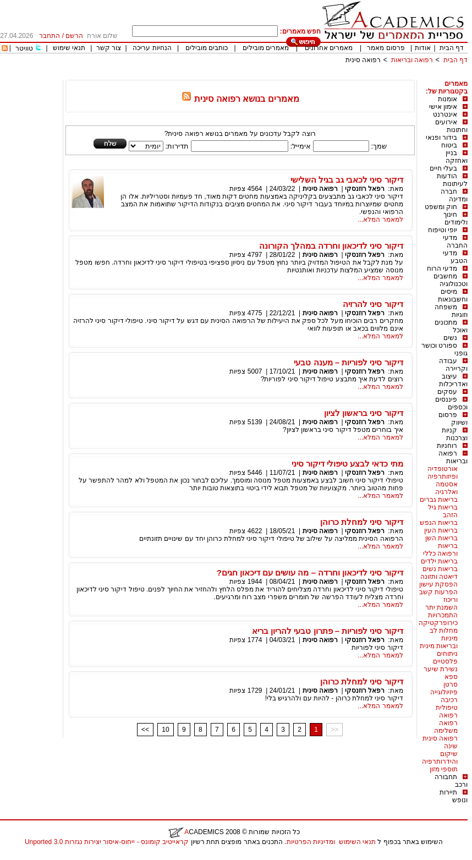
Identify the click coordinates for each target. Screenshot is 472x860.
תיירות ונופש (454, 796)
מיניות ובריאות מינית (439, 642)
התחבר (49, 36)
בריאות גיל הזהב (443, 511)
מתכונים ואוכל (451, 326)
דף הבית (452, 48)
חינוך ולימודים (455, 218)
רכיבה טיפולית (447, 703)
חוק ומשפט (441, 207)
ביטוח (449, 145)
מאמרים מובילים (266, 48)
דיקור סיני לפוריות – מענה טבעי (348, 362)
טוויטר (24, 48)
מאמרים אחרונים (329, 48)
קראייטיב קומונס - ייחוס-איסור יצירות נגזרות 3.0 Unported (107, 842)
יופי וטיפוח (442, 230)
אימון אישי (443, 107)
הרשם (74, 36)
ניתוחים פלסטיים (445, 657)
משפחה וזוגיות (451, 311)
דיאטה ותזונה (439, 576)
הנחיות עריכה (152, 48)
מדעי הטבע (455, 257)
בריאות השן (441, 538)
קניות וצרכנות (455, 434)
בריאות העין (441, 530)
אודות (423, 48)
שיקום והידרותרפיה (440, 757)
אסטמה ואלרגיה (446, 488)
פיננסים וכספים (451, 403)
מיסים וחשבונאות (453, 295)
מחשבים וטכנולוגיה (450, 280)
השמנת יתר (441, 607)
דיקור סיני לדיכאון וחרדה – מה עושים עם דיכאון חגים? (310, 572)
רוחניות (447, 446)
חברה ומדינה (454, 195)
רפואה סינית (363, 60)
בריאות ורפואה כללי (440, 549)
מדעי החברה (455, 241)
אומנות (447, 99)
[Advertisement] (267, 76)
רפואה (448, 715)
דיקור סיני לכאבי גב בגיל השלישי (346, 179)
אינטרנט (445, 114)
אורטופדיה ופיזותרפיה (442, 472)
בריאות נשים (440, 569)
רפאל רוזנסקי (365, 189)
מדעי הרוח (442, 268)
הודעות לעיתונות (452, 180)
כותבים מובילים (206, 48)
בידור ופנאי (441, 137)
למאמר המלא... (380, 219)
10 (165, 729)
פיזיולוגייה (444, 692)
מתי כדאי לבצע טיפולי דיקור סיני (347, 463)
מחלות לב (444, 630)
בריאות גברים (439, 499)
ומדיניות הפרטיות (311, 842)
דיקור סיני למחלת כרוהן (361, 522)
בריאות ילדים (439, 561)
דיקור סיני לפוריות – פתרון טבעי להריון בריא (327, 631)
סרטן (450, 684)
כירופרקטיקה (438, 623)
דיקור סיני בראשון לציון (363, 413)
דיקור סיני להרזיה (373, 304)
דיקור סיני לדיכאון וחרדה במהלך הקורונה (331, 245)
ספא (451, 677)
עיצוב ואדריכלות (453, 380)
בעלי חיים (443, 168)
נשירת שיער (441, 669)
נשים (450, 338)
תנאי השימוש (357, 842)
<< (145, 729)
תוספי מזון (444, 769)
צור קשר (108, 48)
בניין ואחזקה (457, 157)
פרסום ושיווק (453, 418)
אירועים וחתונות (451, 126)
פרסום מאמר (385, 48)
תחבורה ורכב (451, 780)
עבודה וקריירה (453, 365)
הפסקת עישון (438, 584)
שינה (451, 746)
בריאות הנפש (439, 523)
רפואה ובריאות (412, 60)
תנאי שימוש (69, 48)
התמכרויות (443, 615)
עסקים (447, 392)
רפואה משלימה (446, 727)
